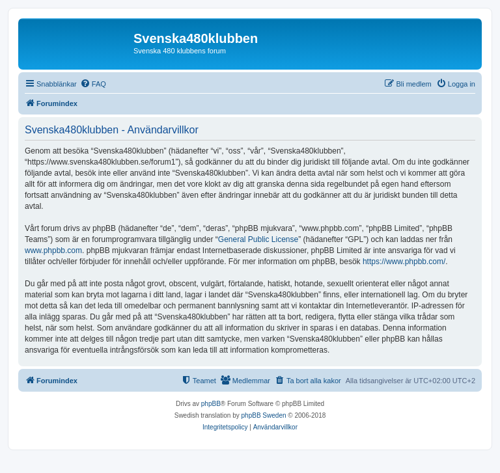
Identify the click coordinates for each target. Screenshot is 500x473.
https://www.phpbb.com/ (404, 261)
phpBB (211, 403)
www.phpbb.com (53, 250)
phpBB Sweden (264, 415)
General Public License (258, 239)
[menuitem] (93, 84)
